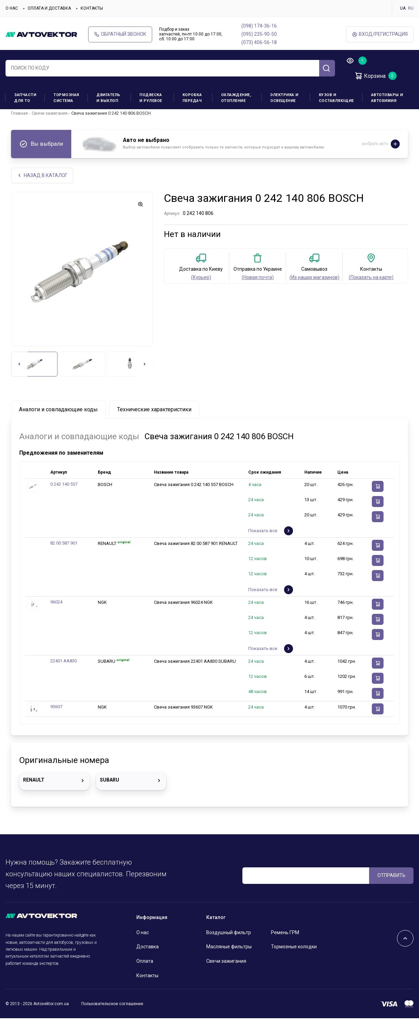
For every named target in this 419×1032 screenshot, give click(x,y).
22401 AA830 (63, 674)
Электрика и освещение (284, 98)
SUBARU (131, 794)
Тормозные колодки (294, 960)
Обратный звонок (120, 34)
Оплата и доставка (49, 8)
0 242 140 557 (63, 497)
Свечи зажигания (49, 126)
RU (410, 8)
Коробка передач (192, 98)
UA (403, 8)
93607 (56, 720)
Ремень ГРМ (285, 946)
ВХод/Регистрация (380, 34)
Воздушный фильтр (228, 946)
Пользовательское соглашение (112, 1017)
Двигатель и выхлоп (108, 98)
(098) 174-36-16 (259, 26)
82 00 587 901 (63, 556)
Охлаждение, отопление (236, 98)
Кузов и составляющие (336, 98)
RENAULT (54, 794)
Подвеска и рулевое (150, 98)
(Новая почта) (258, 291)
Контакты (92, 8)
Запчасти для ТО (25, 98)
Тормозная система (66, 98)
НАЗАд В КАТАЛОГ (42, 189)
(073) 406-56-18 (259, 42)
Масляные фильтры (229, 960)
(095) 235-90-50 (259, 34)
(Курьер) (201, 291)
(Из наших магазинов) (314, 291)
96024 (56, 615)
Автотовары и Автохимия (387, 98)
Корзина (370, 76)
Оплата (144, 975)
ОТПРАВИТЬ (391, 889)
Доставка (147, 960)
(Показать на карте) (371, 291)
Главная (19, 126)
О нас (12, 8)
